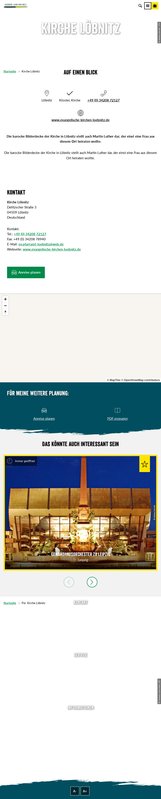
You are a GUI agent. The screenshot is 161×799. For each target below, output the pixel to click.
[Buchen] (154, 5)
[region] (80, 338)
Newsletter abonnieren (80, 671)
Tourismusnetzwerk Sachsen (81, 744)
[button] (26, 272)
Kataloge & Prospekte (80, 691)
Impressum (80, 730)
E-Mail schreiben (80, 618)
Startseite (10, 71)
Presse (80, 677)
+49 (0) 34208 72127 (103, 100)
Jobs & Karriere (80, 723)
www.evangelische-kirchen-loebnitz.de (80, 120)
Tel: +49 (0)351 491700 (80, 611)
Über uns (80, 717)
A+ (85, 791)
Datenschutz (80, 737)
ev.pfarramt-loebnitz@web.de (41, 244)
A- (75, 791)
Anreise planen (81, 664)
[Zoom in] (5, 299)
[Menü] (147, 5)
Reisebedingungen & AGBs (80, 751)
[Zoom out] (5, 305)
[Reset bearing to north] (5, 312)
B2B (80, 684)
